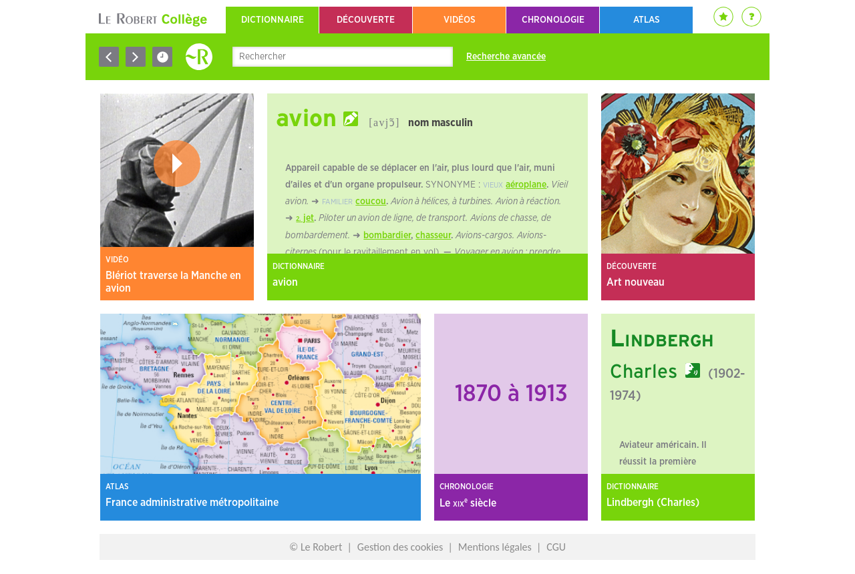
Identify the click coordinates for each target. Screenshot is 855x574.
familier (337, 202)
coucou (370, 201)
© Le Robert (315, 547)
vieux (493, 185)
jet (307, 218)
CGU (556, 547)
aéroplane (526, 185)
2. (298, 219)
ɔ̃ (392, 122)
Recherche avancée (506, 56)
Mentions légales (495, 547)
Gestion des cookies (400, 547)
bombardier (387, 235)
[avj (379, 122)
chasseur (433, 235)
